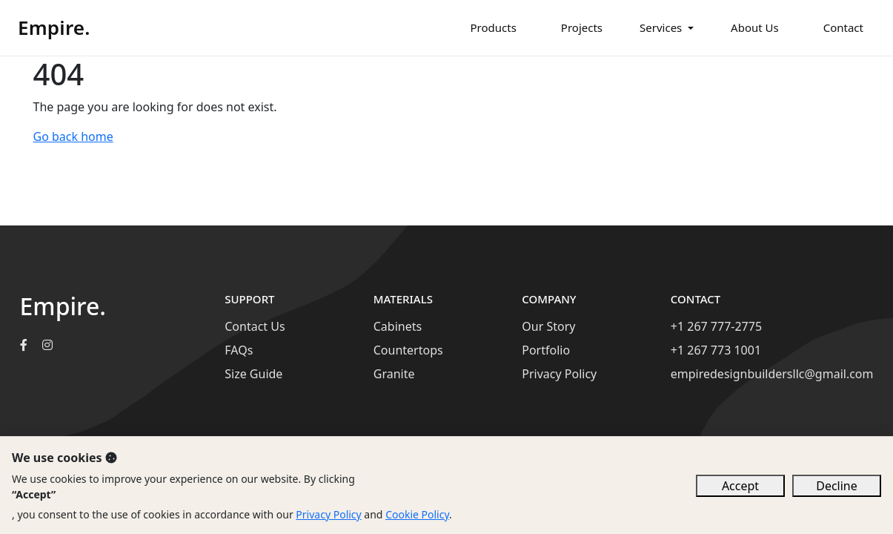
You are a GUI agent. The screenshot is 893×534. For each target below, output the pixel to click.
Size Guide (253, 374)
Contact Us (255, 326)
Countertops (408, 350)
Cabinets (398, 326)
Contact (843, 27)
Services (661, 27)
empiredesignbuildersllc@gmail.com (772, 374)
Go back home (73, 136)
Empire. (54, 27)
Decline (836, 486)
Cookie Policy (417, 514)
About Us (755, 27)
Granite (394, 374)
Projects (581, 27)
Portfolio (546, 350)
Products (494, 27)
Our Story (548, 326)
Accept (740, 486)
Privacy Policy (559, 374)
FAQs (239, 350)
